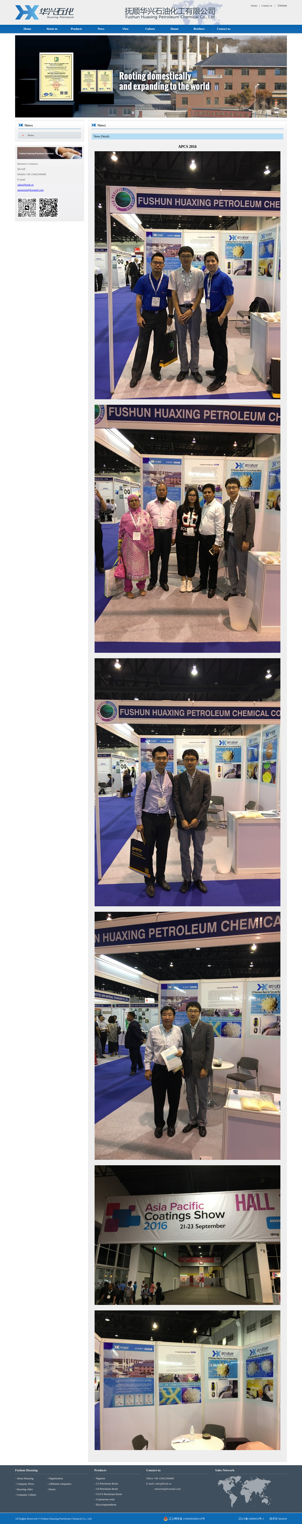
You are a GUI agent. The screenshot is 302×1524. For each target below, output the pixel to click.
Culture (150, 28)
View (125, 28)
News (101, 28)
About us (51, 28)
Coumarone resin (105, 1499)
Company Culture (26, 1494)
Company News (25, 1483)
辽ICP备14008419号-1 (251, 1518)
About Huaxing (25, 1478)
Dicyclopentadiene (106, 1504)
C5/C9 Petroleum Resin (109, 1494)
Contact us (267, 5)
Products (76, 28)
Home (254, 5)
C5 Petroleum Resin (107, 1483)
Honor (175, 28)
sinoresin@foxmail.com (30, 190)
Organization (56, 1478)
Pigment (100, 1478)
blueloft (283, 1518)
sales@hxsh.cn (25, 184)
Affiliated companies (59, 1483)
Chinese (282, 5)
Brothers (199, 28)
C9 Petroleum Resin (107, 1488)
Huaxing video (25, 1489)
